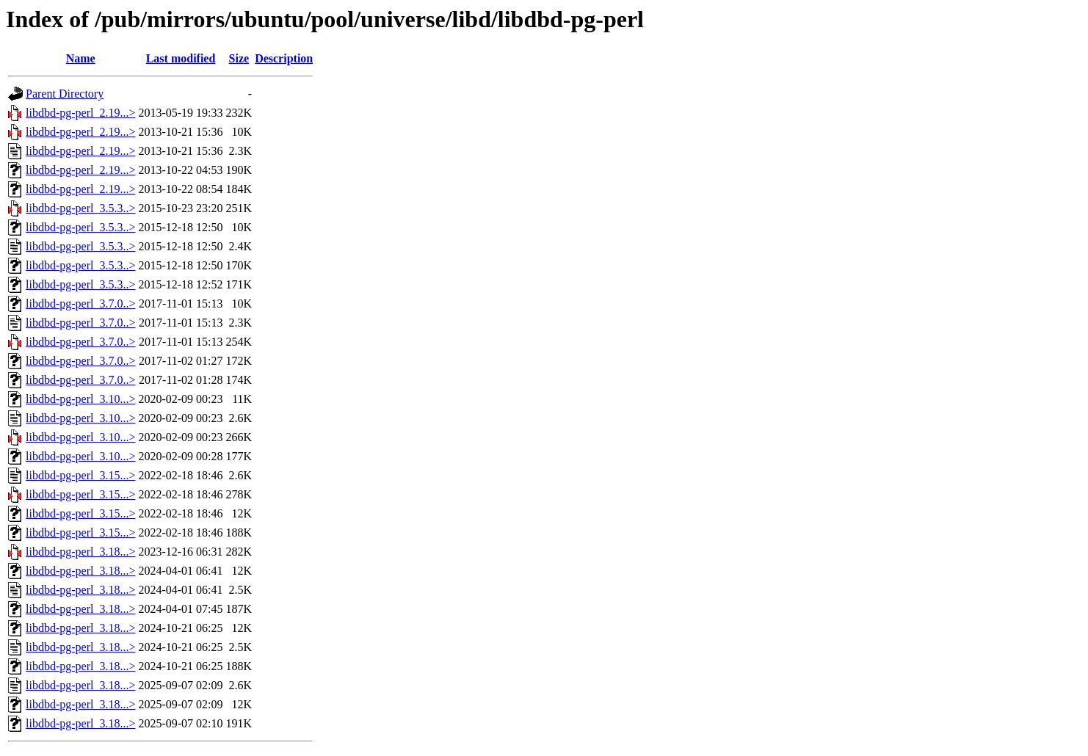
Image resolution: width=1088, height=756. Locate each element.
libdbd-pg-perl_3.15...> (80, 475)
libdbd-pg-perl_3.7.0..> (80, 303)
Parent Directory (65, 93)
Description (284, 58)
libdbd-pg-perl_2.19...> (80, 112)
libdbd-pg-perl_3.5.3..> (80, 208)
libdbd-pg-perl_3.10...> (80, 399)
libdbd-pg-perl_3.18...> (80, 551)
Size (239, 58)
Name (80, 58)
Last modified (181, 58)
